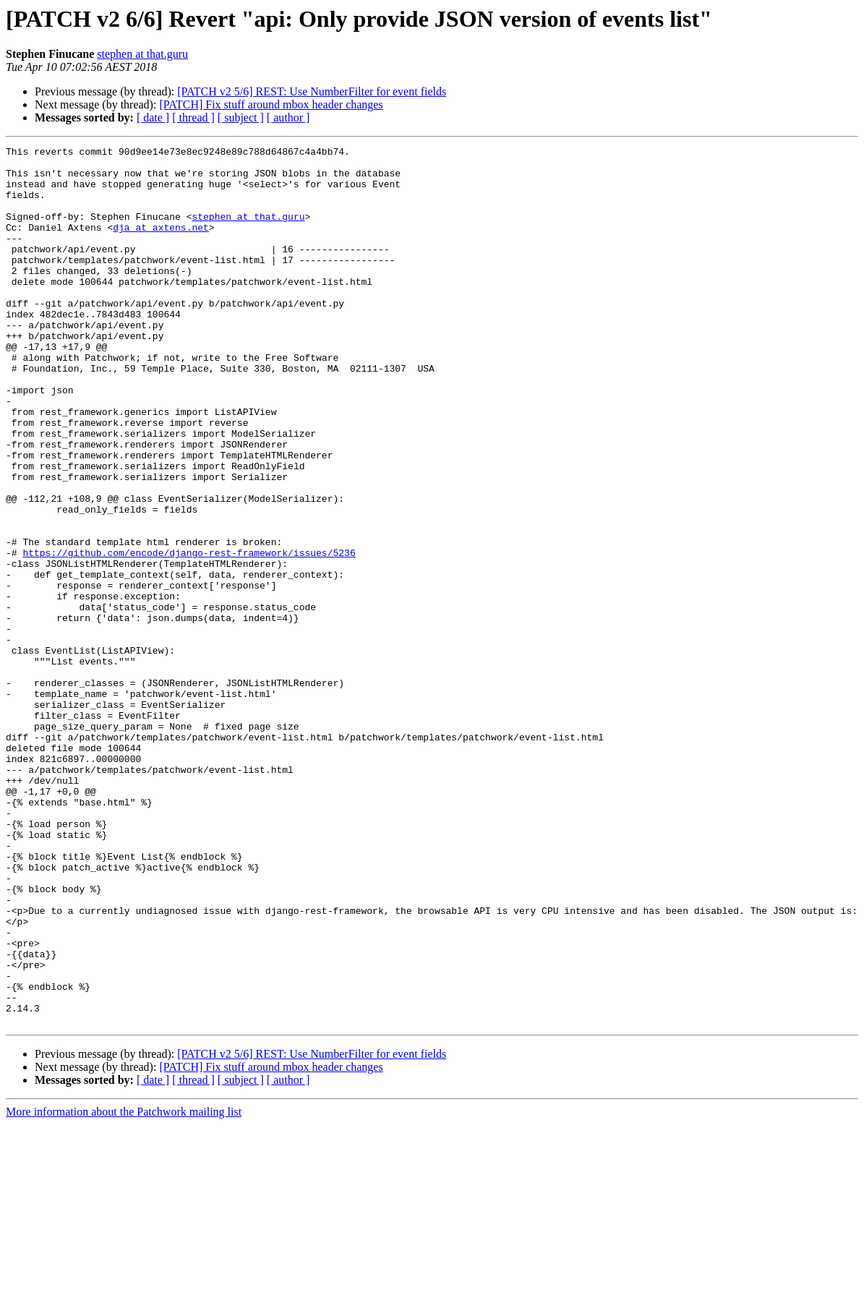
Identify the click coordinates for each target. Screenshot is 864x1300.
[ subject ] (241, 117)
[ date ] (153, 117)
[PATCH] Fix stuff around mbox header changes (270, 104)
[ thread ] (193, 117)
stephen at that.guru (142, 54)
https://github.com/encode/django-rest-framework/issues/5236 (188, 634)
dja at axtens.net (161, 244)
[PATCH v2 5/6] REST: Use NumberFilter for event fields (311, 91)
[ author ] (288, 117)
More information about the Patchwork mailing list (123, 1287)
